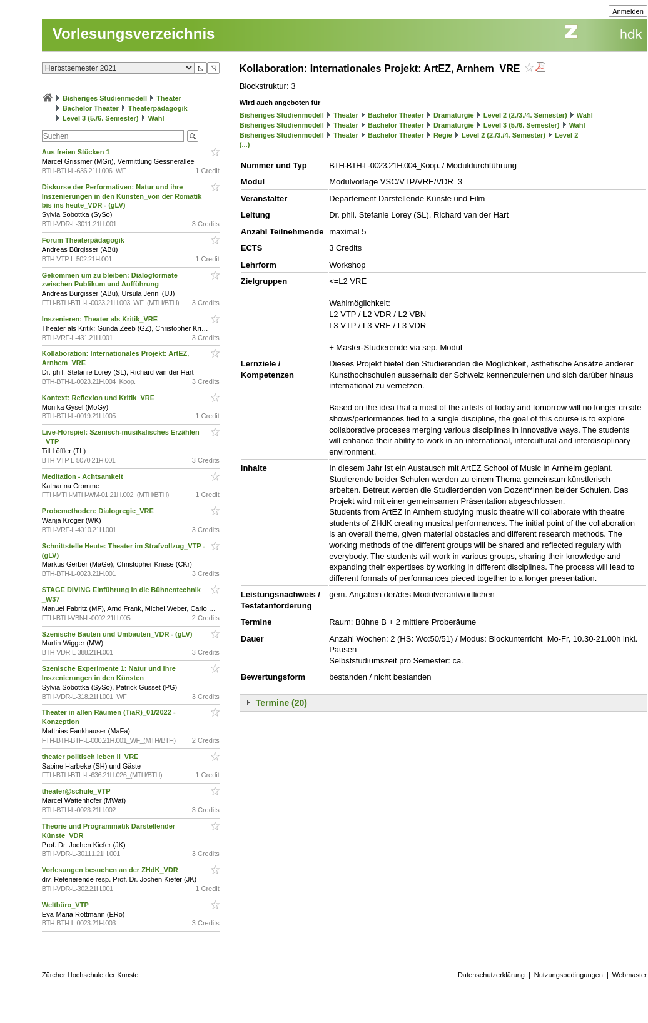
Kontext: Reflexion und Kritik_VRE (99, 397)
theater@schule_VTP (77, 791)
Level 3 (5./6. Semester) (101, 118)
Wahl (156, 118)
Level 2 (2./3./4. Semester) (525, 115)
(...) (245, 144)
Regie (442, 135)
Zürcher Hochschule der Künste (90, 975)
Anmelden (628, 11)
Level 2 (566, 135)
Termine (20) (281, 703)
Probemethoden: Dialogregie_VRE (99, 511)
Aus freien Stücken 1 (77, 152)
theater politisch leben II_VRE (91, 756)
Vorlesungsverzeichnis (134, 33)
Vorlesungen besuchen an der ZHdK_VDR (111, 870)
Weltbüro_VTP (66, 905)
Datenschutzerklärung (491, 975)
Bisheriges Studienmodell (105, 98)
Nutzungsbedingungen (568, 975)
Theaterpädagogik (158, 108)
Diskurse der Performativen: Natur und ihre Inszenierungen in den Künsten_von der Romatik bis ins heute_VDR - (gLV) (121, 196)
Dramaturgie (453, 115)
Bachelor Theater (91, 108)
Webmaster (629, 975)
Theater (168, 98)
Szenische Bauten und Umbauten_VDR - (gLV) (118, 634)
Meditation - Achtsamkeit (83, 476)
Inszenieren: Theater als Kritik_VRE (100, 319)
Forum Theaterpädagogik (84, 240)
